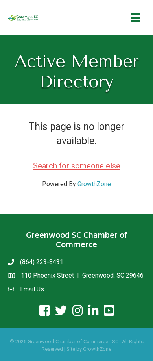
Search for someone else (76, 165)
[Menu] (135, 18)
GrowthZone (94, 184)
